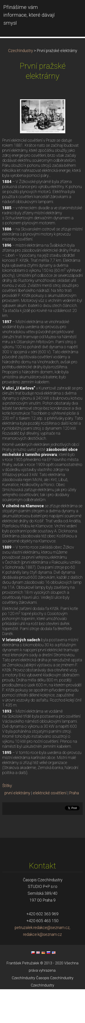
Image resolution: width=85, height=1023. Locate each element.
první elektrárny (17, 826)
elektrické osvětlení (49, 826)
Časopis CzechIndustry (54, 1012)
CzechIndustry (20, 84)
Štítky (7, 819)
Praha (74, 826)
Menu (72, 10)
